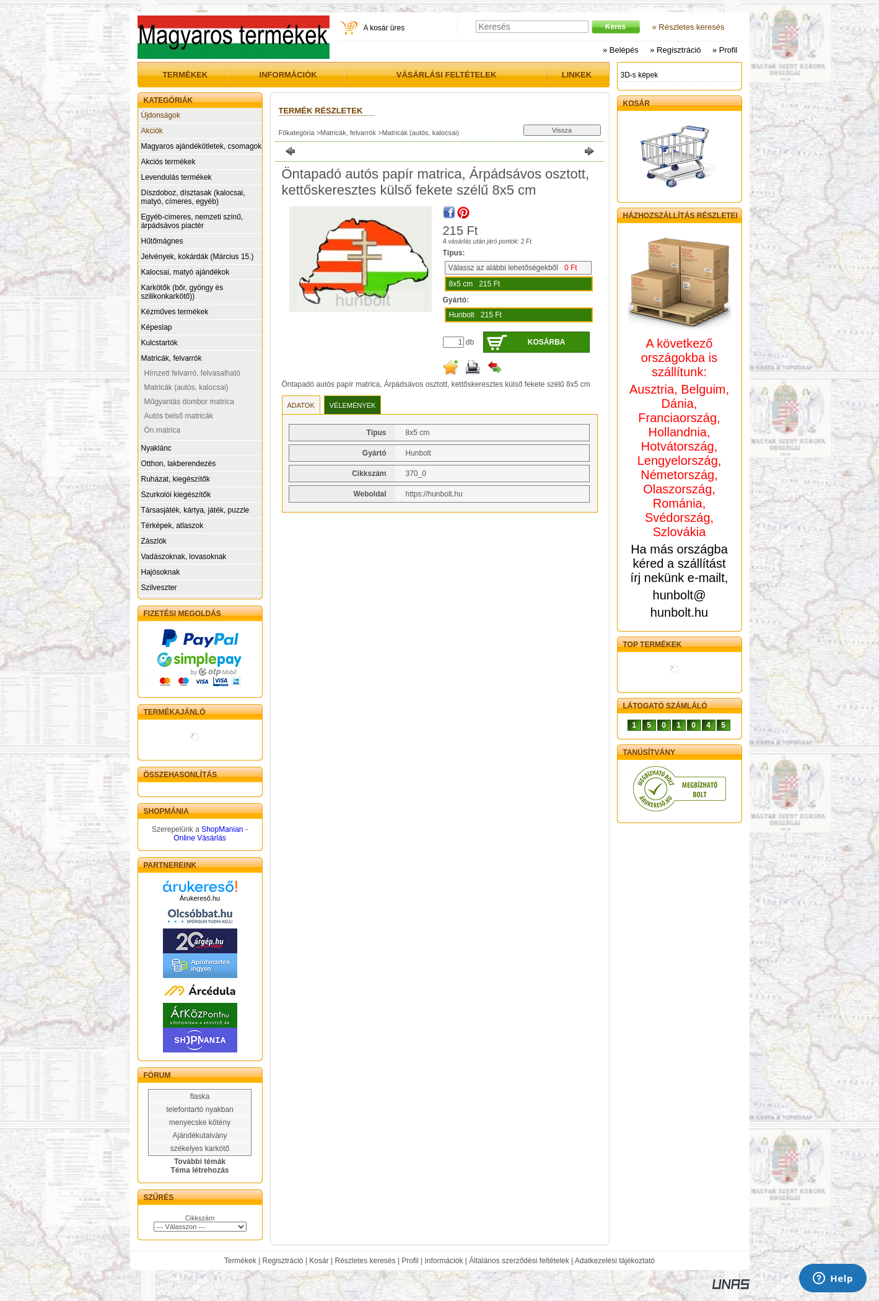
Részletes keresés (365, 1260)
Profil (409, 1260)
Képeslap (156, 327)
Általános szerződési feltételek (519, 1260)
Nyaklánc (156, 448)
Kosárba (547, 342)
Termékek (240, 1260)
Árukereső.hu (200, 898)
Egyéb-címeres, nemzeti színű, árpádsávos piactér (192, 221)
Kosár (318, 1260)
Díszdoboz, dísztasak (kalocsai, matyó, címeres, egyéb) (193, 197)
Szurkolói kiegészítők (176, 494)
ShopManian (222, 829)
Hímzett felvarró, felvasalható (192, 373)
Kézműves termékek (175, 311)
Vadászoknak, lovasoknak (184, 556)
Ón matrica (162, 430)
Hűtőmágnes (162, 241)
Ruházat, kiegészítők (175, 479)
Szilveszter (159, 587)
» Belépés (621, 50)
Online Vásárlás (199, 838)
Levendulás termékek (176, 177)
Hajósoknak (160, 572)
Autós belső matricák (178, 416)
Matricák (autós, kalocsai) (186, 387)
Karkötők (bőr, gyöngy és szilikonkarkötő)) (182, 292)
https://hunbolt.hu (434, 494)
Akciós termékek (168, 161)
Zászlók (154, 541)
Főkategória (297, 132)
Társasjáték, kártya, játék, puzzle (195, 510)
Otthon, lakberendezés (178, 463)
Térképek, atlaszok (172, 525)
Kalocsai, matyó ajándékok (185, 272)
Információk (443, 1260)
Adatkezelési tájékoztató (615, 1260)
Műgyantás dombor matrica (189, 401)
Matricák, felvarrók (171, 358)
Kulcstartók (159, 342)
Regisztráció (283, 1260)
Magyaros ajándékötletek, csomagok (201, 146)
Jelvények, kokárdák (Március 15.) (197, 256)
